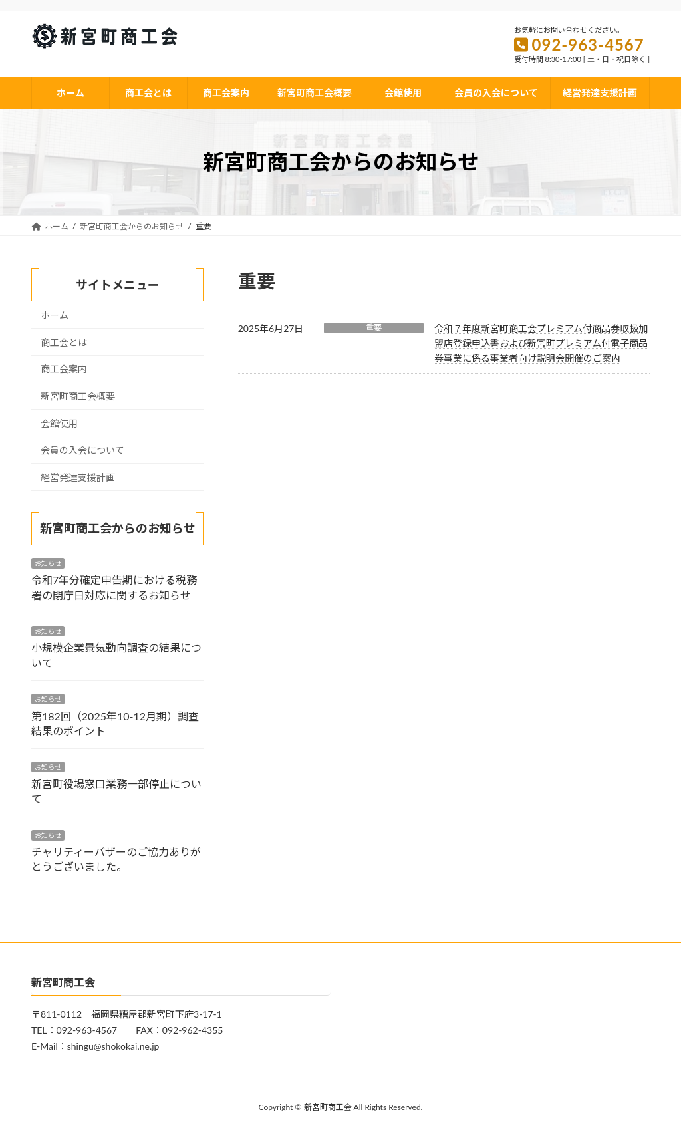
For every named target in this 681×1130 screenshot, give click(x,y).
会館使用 (59, 422)
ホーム (54, 315)
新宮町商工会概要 (78, 396)
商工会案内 (64, 368)
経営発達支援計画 (78, 477)
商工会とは (64, 342)
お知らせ (48, 563)
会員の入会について (82, 450)
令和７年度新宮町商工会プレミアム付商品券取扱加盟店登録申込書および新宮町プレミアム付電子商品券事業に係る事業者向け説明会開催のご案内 (541, 343)
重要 (374, 328)
